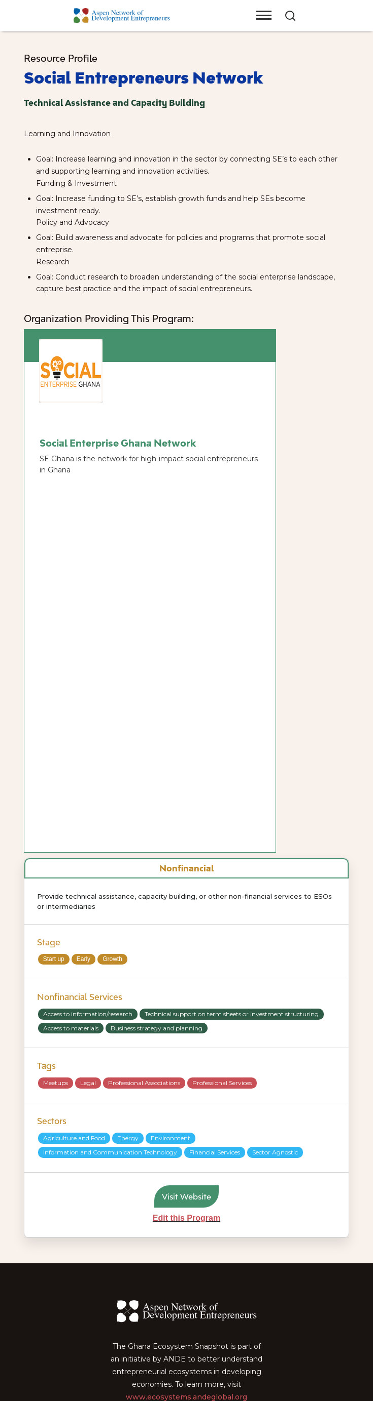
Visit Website (186, 1196)
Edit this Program (186, 1218)
